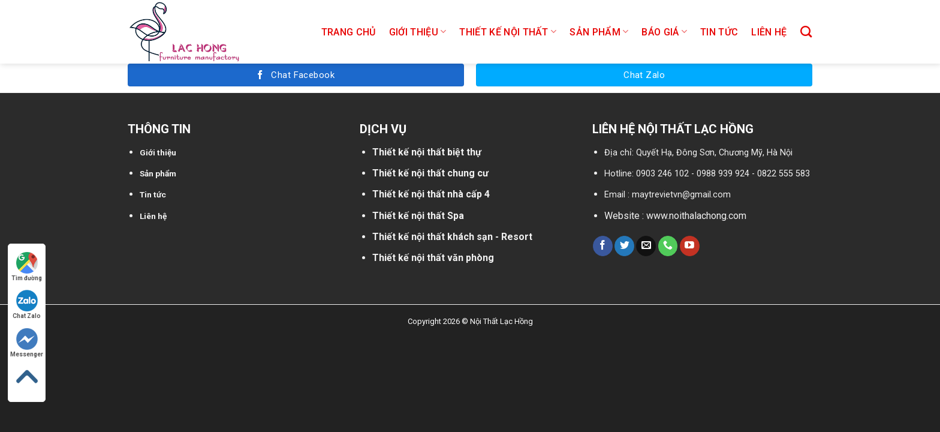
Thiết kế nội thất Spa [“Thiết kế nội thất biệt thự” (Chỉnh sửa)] (418, 215)
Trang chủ (348, 32)
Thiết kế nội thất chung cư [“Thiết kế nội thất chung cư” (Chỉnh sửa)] (430, 173)
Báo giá (664, 31)
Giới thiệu (418, 31)
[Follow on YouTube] (690, 246)
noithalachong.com (707, 215)
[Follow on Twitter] (624, 246)
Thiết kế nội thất (507, 31)
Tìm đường (26, 266)
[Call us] (668, 246)
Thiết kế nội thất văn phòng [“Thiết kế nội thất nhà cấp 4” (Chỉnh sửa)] (433, 257)
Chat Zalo (27, 304)
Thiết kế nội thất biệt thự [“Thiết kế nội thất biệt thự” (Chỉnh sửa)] (426, 152)
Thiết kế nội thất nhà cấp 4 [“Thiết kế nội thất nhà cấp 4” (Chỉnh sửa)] (431, 194)
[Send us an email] (646, 246)
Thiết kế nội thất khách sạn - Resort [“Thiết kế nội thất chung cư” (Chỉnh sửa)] (452, 236)
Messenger (26, 343)
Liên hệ (769, 32)
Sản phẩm (599, 31)
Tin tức (719, 32)
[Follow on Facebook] (603, 246)
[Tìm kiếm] (806, 31)
